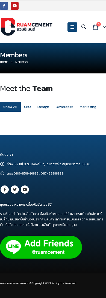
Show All (10, 106)
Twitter (15, 189)
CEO (27, 106)
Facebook (5, 189)
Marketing (88, 106)
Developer (64, 106)
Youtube (25, 189)
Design (43, 106)
